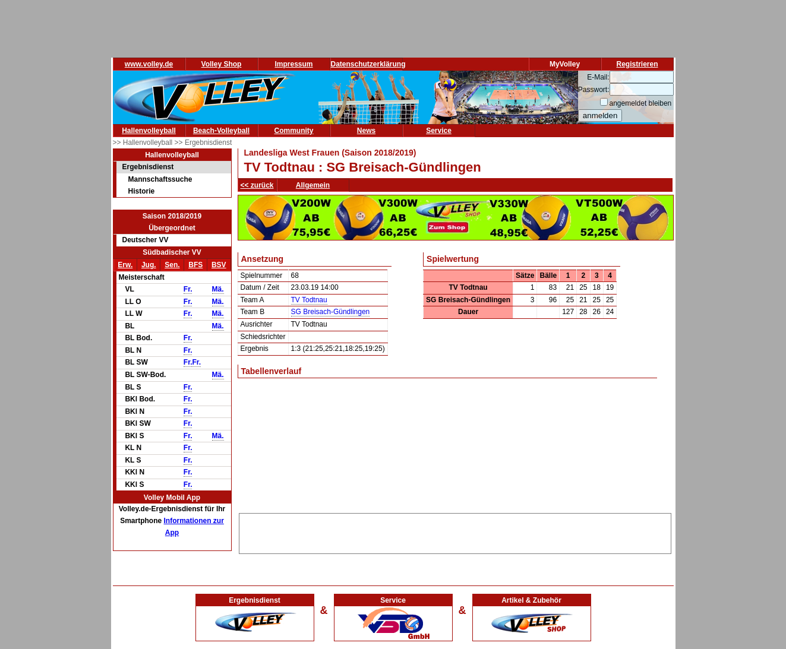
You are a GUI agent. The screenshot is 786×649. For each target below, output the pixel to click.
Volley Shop (221, 64)
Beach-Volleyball (221, 130)
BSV (219, 265)
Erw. (125, 265)
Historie (141, 191)
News (366, 130)
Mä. (218, 289)
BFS (195, 265)
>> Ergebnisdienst (203, 142)
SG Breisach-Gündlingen (330, 312)
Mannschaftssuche (160, 179)
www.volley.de (149, 64)
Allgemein (313, 185)
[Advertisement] (455, 531)
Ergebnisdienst (148, 167)
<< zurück (257, 185)
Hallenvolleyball (149, 130)
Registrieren (637, 64)
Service (439, 130)
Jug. (148, 265)
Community (294, 130)
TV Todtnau (309, 300)
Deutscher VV (145, 240)
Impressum (293, 64)
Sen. (172, 265)
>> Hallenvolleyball (144, 142)
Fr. (188, 289)
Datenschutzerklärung (368, 64)
